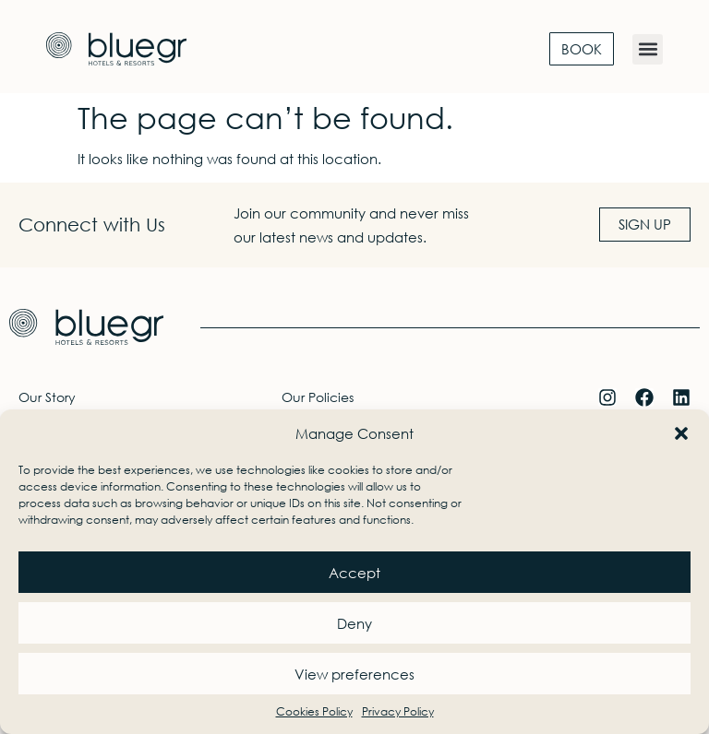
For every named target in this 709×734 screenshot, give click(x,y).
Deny (354, 623)
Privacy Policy (398, 711)
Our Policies (318, 397)
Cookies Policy (314, 711)
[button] (681, 433)
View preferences (354, 674)
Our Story (47, 397)
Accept (354, 572)
